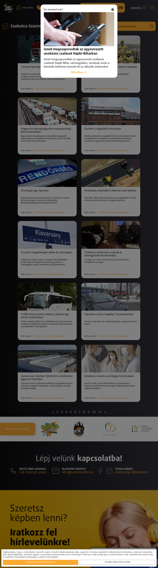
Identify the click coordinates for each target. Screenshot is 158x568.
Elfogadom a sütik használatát (41, 562)
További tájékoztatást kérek (117, 562)
